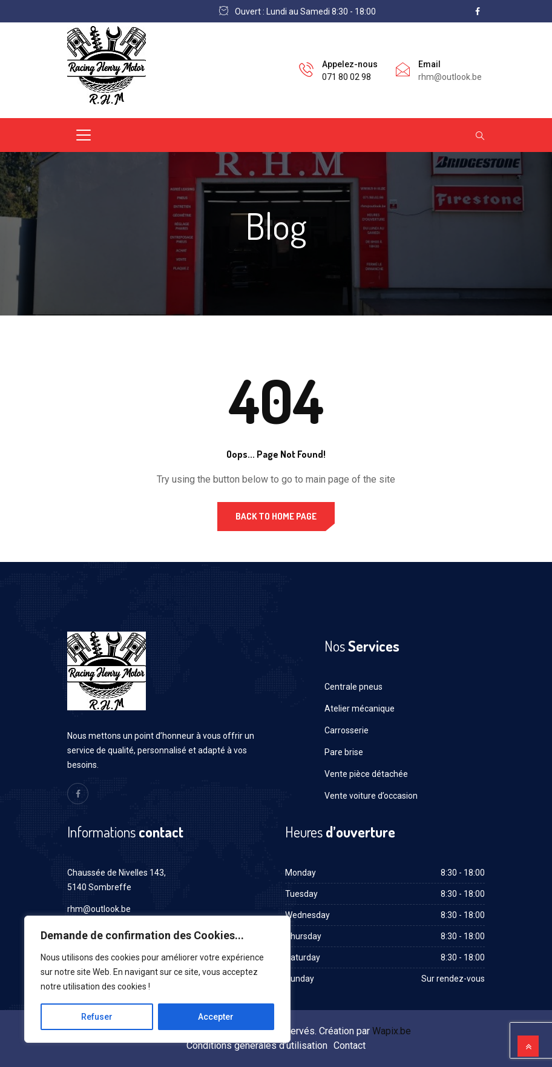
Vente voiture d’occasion (371, 796)
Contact (350, 1045)
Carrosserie (346, 730)
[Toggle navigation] (83, 135)
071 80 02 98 (346, 77)
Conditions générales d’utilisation (256, 1045)
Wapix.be (391, 1031)
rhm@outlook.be (99, 909)
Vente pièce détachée (366, 774)
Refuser (97, 1017)
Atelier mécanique (359, 708)
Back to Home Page (276, 516)
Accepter (216, 1017)
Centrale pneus (353, 687)
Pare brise (343, 752)
